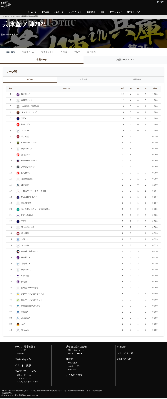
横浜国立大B (26, 150)
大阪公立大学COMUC (30, 307)
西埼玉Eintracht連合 (29, 289)
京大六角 (25, 246)
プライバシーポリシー (129, 354)
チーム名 (66, 90)
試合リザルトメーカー (77, 351)
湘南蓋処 (25, 186)
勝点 (122, 90)
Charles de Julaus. (29, 143)
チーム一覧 (21, 351)
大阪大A (24, 313)
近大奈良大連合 (28, 228)
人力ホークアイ (74, 367)
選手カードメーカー (25, 376)
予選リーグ (41, 60)
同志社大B (25, 258)
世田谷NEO (26, 204)
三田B (23, 222)
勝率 (155, 90)
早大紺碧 (25, 137)
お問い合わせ (124, 360)
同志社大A (25, 95)
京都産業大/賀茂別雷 (30, 107)
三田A (23, 119)
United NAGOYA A (29, 198)
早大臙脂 (25, 234)
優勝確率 (137, 80)
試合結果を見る (23, 360)
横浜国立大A (26, 101)
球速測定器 (72, 364)
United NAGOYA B (29, 162)
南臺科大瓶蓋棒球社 (30, 252)
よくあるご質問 (74, 376)
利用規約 (122, 347)
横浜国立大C (26, 270)
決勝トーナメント (125, 60)
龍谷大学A (25, 156)
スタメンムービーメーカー (27, 383)
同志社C (24, 283)
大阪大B (24, 240)
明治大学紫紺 (27, 216)
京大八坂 (25, 331)
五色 (23, 325)
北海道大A (25, 319)
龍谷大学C (25, 174)
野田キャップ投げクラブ (31, 301)
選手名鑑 (20, 355)
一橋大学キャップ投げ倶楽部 (33, 192)
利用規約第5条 (7, 394)
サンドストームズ (29, 113)
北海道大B (25, 264)
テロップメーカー (75, 355)
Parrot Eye (72, 370)
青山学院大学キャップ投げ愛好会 (35, 210)
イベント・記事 (23, 366)
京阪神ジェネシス (29, 168)
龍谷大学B (25, 125)
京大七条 (25, 131)
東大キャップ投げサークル (32, 295)
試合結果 (83, 80)
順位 (10, 90)
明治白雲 (25, 277)
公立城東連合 (27, 180)
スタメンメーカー (24, 379)
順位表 (30, 80)
